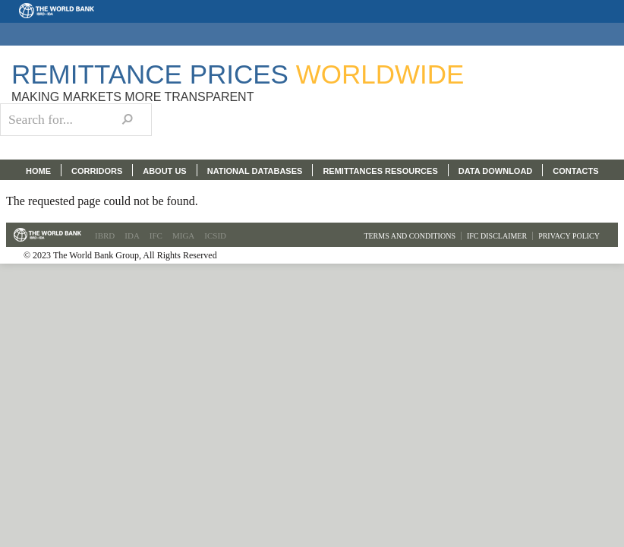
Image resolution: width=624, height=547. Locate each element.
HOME (38, 170)
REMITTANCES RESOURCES (380, 170)
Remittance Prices (237, 74)
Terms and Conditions (409, 236)
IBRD (105, 235)
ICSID (215, 235)
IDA (132, 235)
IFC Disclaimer (497, 236)
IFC (156, 235)
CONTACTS (575, 170)
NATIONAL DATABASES (255, 170)
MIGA (183, 235)
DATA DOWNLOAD (496, 170)
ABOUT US (164, 170)
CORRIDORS (96, 170)
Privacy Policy (569, 236)
